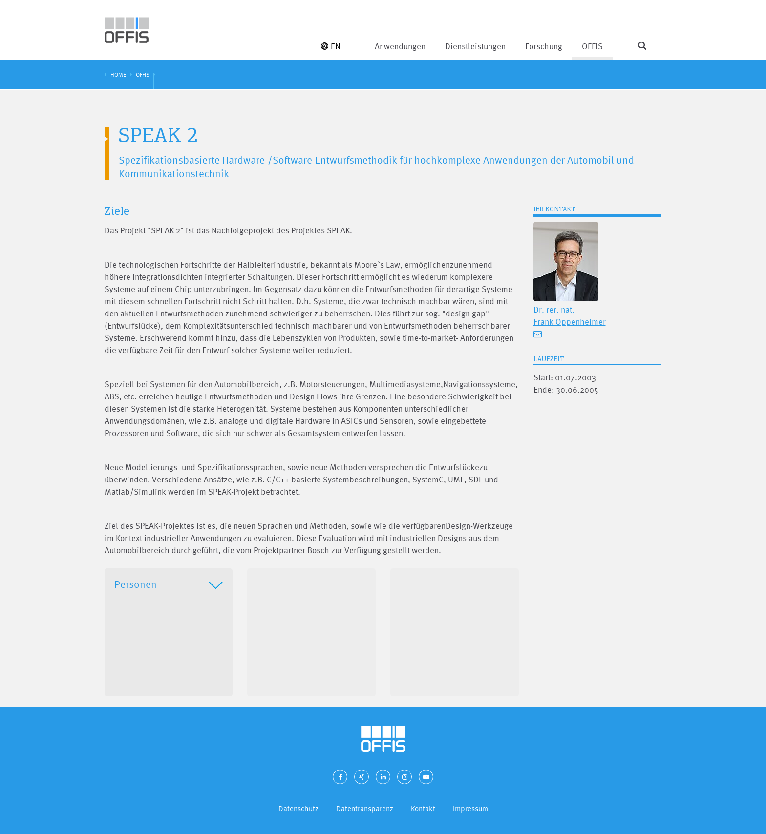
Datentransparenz (364, 808)
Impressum (470, 808)
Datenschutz (298, 808)
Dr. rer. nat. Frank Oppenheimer (569, 315)
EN (330, 46)
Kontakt (423, 808)
